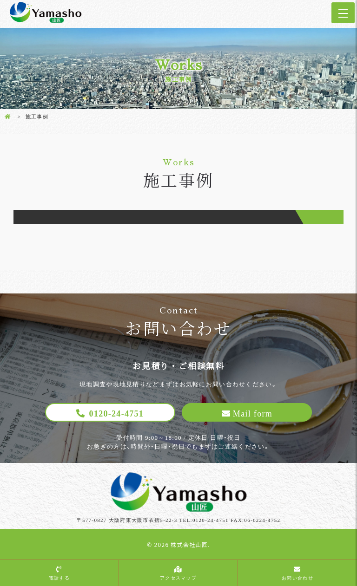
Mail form (252, 413)
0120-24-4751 (116, 413)
